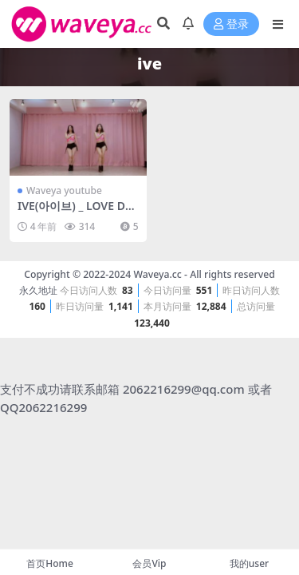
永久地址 (38, 290)
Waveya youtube (64, 190)
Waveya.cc (157, 274)
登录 (231, 24)
